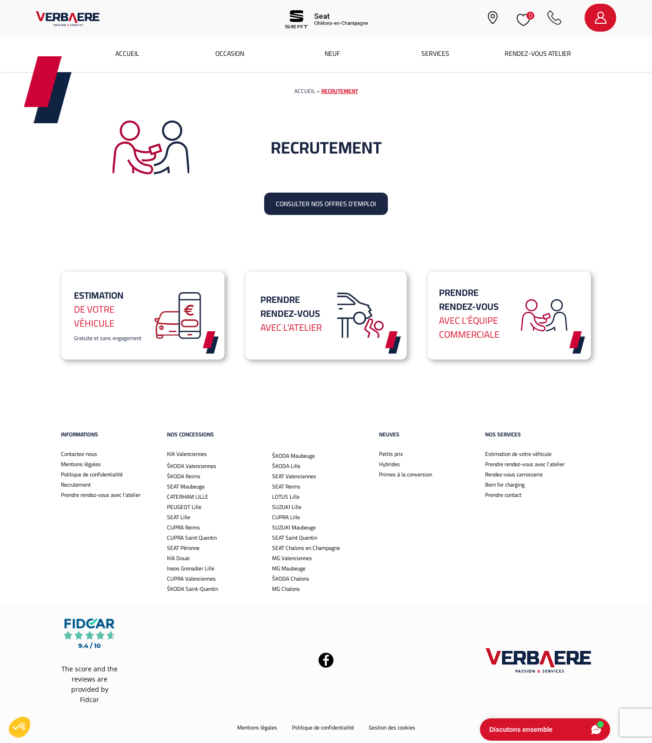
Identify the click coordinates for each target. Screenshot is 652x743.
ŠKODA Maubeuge (293, 455)
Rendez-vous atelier (538, 53)
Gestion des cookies (392, 727)
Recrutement (76, 484)
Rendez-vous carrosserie (514, 474)
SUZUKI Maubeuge (294, 527)
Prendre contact (503, 494)
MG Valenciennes (292, 558)
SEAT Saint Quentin (294, 537)
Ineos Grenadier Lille (190, 568)
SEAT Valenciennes (294, 476)
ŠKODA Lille (286, 466)
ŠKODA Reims (183, 476)
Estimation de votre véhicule (518, 453)
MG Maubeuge (289, 568)
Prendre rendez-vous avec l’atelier (100, 494)
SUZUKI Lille (286, 507)
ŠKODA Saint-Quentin (192, 588)
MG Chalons (286, 588)
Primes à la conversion (405, 474)
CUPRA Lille (286, 517)
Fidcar (89, 699)
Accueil (127, 53)
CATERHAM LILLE (187, 496)
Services (435, 53)
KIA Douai (178, 558)
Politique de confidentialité (92, 474)
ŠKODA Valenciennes (191, 466)
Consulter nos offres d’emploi (326, 204)
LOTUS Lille (285, 496)
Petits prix (391, 453)
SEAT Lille (178, 517)
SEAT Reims (286, 486)
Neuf (332, 53)
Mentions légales (81, 464)
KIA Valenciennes (187, 453)
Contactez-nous (79, 453)
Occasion (229, 53)
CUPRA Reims (183, 527)
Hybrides (389, 464)
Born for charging (505, 484)
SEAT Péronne (183, 547)
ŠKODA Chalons (290, 578)
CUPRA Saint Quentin (192, 537)
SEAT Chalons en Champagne (306, 547)
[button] (19, 727)
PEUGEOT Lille (184, 507)
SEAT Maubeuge (186, 486)
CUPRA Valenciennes (191, 578)
